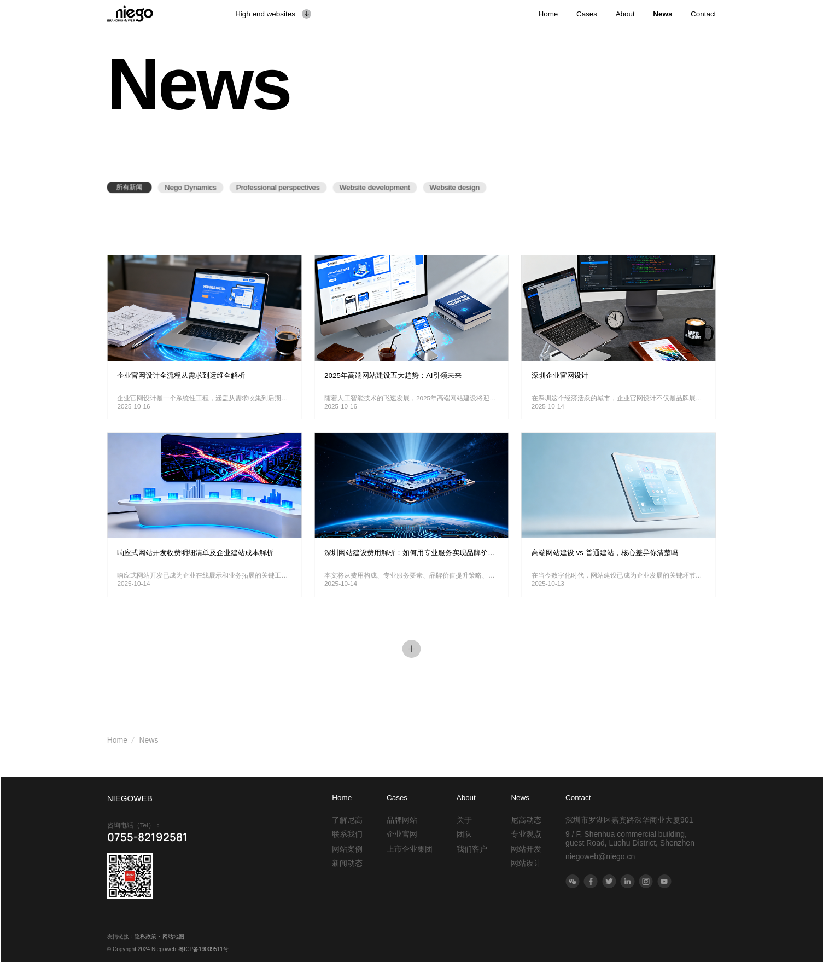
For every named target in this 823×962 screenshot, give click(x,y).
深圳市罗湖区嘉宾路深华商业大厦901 (629, 819)
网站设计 (526, 863)
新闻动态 (347, 863)
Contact (578, 798)
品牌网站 (402, 819)
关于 (464, 819)
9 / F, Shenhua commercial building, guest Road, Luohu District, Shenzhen (629, 838)
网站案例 (347, 848)
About (466, 798)
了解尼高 (347, 819)
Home (117, 740)
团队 (464, 834)
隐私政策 (145, 937)
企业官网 (402, 834)
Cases (397, 798)
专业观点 (526, 834)
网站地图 (173, 937)
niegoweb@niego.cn (600, 856)
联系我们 (347, 834)
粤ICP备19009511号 (203, 949)
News (148, 740)
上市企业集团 (410, 848)
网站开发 (526, 848)
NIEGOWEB (130, 798)
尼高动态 (526, 819)
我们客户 (472, 848)
